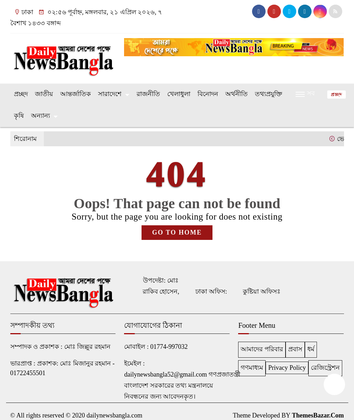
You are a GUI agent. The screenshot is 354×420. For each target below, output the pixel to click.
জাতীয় (44, 94)
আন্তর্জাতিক (75, 94)
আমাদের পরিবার (262, 349)
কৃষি (19, 115)
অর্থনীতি (236, 94)
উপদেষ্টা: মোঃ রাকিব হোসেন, (161, 286)
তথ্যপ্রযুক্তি (268, 94)
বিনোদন (207, 94)
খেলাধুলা (178, 94)
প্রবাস (295, 349)
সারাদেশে (110, 94)
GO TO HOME (177, 232)
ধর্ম (310, 349)
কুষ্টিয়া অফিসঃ (262, 291)
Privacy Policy (287, 367)
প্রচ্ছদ (21, 94)
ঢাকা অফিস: (211, 291)
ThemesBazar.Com (318, 415)
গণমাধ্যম (252, 367)
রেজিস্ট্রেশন (325, 367)
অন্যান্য (40, 115)
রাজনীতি (148, 94)
